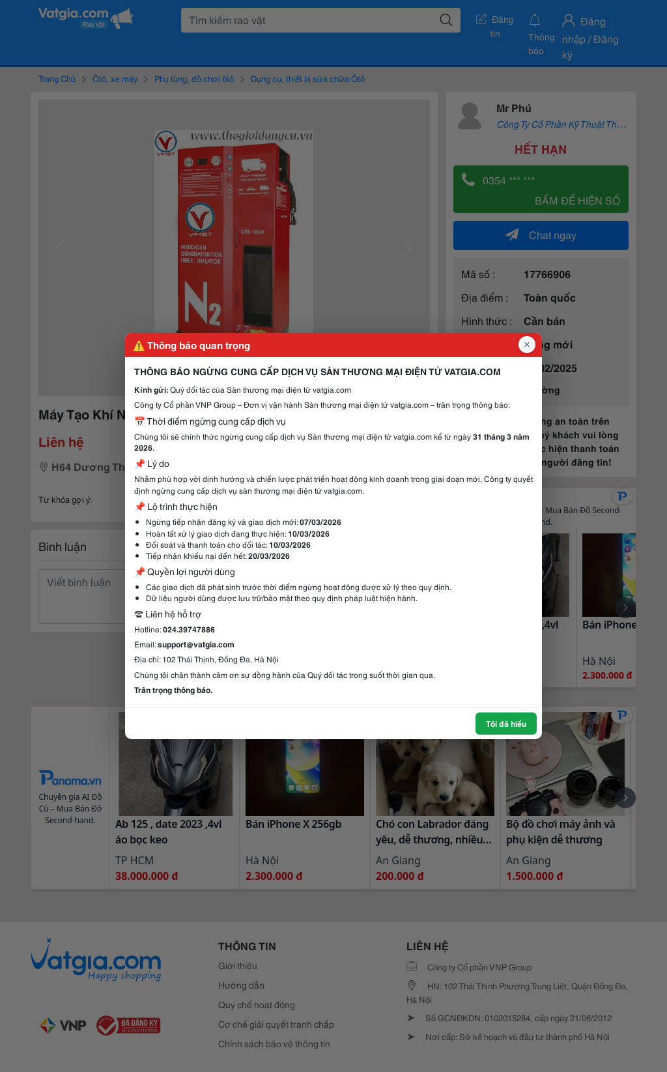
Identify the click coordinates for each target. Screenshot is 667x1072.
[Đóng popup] (526, 344)
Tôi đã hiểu (506, 723)
